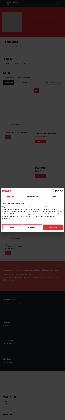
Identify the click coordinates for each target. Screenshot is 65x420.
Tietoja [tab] (53, 196)
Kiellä (12, 227)
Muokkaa (32, 227)
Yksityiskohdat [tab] (32, 196)
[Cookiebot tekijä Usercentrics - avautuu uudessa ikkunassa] (54, 190)
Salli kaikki (53, 227)
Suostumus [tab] (11, 196)
